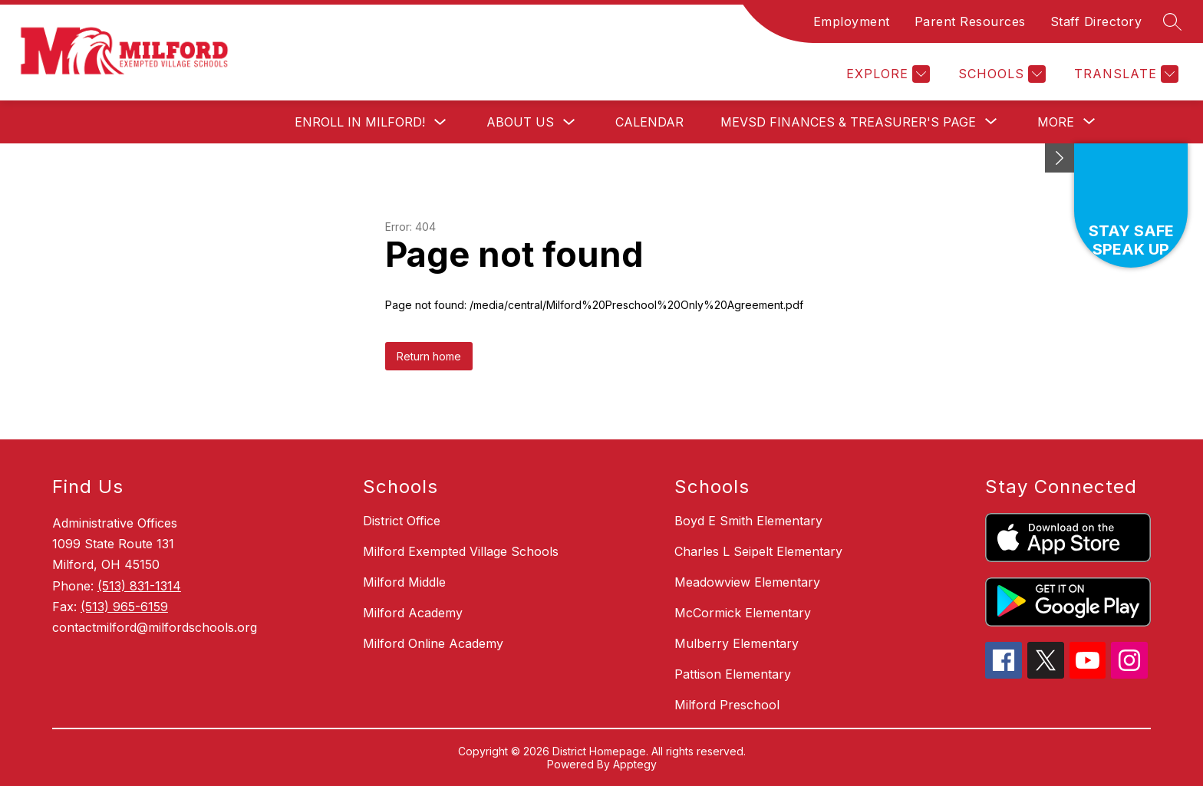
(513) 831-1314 (139, 586)
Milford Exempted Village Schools (461, 551)
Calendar (649, 122)
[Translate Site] (1124, 74)
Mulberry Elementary (736, 643)
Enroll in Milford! (360, 122)
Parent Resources (970, 21)
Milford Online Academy (433, 643)
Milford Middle (404, 582)
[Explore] (886, 74)
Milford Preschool (726, 704)
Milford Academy (413, 612)
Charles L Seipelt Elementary (758, 551)
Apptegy (635, 764)
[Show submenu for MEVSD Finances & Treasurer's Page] (848, 122)
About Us (520, 122)
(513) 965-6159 (124, 606)
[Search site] (1172, 21)
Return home (429, 356)
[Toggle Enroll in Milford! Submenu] (440, 122)
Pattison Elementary (732, 674)
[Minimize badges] (1059, 158)
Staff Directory (1096, 21)
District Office (401, 520)
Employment (851, 21)
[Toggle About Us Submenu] (569, 122)
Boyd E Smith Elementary (748, 520)
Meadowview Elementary (747, 582)
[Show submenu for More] (1055, 122)
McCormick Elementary (742, 612)
